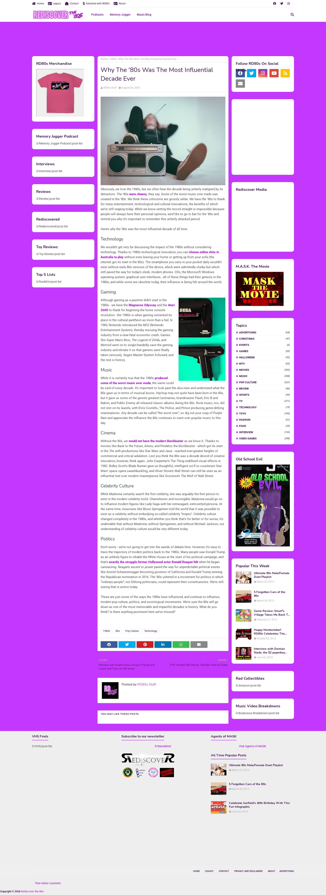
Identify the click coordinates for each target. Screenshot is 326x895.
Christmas (264, 338)
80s (118, 631)
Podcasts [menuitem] (97, 14)
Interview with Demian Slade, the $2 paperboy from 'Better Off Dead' (269, 651)
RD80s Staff (110, 87)
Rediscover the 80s (32, 891)
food (264, 426)
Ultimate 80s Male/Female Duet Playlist (271, 575)
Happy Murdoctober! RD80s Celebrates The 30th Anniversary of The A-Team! (270, 632)
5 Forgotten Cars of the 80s (269, 594)
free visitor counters (48, 883)
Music (264, 376)
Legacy (54, 3)
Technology (150, 631)
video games (264, 438)
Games (264, 351)
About (120, 3)
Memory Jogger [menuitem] (120, 14)
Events (264, 344)
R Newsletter (163, 746)
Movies (264, 369)
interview (264, 432)
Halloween (264, 357)
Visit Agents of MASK (252, 746)
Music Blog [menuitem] (144, 14)
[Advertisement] (163, 38)
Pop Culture (132, 631)
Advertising (264, 332)
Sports (264, 394)
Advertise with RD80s (96, 3)
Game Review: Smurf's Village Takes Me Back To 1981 (271, 613)
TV (264, 401)
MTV (264, 363)
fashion (264, 419)
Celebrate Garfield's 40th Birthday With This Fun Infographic (259, 805)
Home (38, 3)
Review (264, 388)
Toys (264, 413)
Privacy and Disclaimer (248, 871)
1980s (113, 59)
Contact (72, 3)
